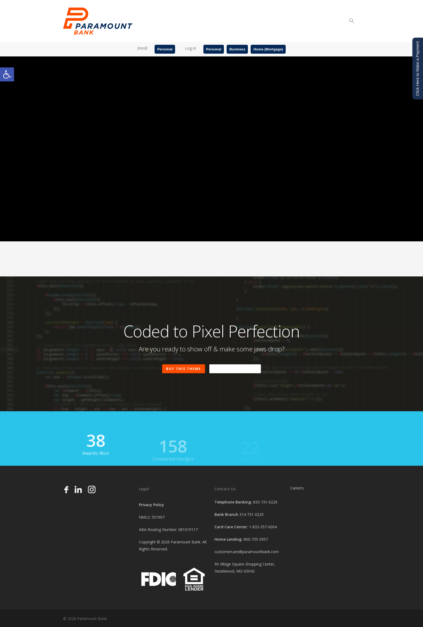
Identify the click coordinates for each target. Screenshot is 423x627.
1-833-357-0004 (263, 526)
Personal (164, 49)
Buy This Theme (183, 368)
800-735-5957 (256, 539)
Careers (297, 488)
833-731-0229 (265, 502)
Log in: (191, 48)
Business (237, 49)
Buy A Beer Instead (235, 368)
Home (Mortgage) (268, 49)
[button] (7, 74)
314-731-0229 (251, 514)
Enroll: (142, 48)
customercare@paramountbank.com (246, 551)
